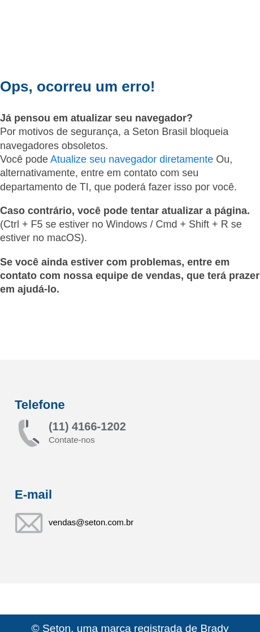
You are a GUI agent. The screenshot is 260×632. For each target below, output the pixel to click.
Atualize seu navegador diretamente (133, 159)
